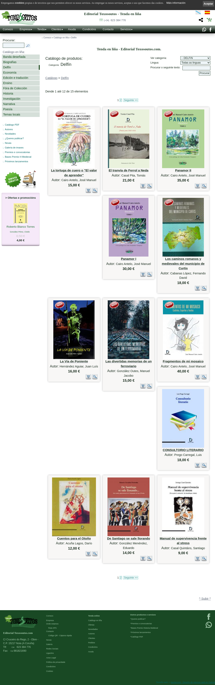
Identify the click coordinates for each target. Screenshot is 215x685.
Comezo (8, 29)
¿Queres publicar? (14, 138)
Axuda (72, 29)
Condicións (89, 29)
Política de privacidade (55, 662)
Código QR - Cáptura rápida (60, 635)
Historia (8, 93)
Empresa (25, 29)
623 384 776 (115, 20)
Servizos (125, 29)
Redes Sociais (52, 649)
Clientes (56, 29)
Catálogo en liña (61, 37)
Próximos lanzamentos (16, 161)
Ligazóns (50, 653)
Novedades (93, 629)
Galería (49, 644)
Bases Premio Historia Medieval (144, 628)
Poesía (7, 109)
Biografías (9, 62)
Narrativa (9, 104)
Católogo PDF (137, 637)
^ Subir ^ (205, 598)
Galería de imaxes (14, 147)
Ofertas (91, 625)
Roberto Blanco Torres (21, 227)
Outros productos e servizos (143, 615)
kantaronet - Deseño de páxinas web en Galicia (193, 682)
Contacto (108, 29)
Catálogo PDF (12, 124)
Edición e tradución (15, 77)
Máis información (175, 2)
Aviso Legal (51, 658)
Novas (8, 143)
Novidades (10, 133)
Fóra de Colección (15, 88)
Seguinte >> (131, 100)
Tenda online (94, 616)
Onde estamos (52, 624)
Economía (9, 72)
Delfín (7, 67)
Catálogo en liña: (14, 52)
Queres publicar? (138, 619)
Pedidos (91, 643)
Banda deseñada (14, 56)
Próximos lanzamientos (141, 632)
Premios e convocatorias (17, 152)
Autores (9, 129)
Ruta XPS (52, 628)
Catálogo (51, 78)
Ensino (7, 83)
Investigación (11, 98)
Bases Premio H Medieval (18, 157)
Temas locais (11, 114)
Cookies (49, 671)
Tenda (41, 29)
